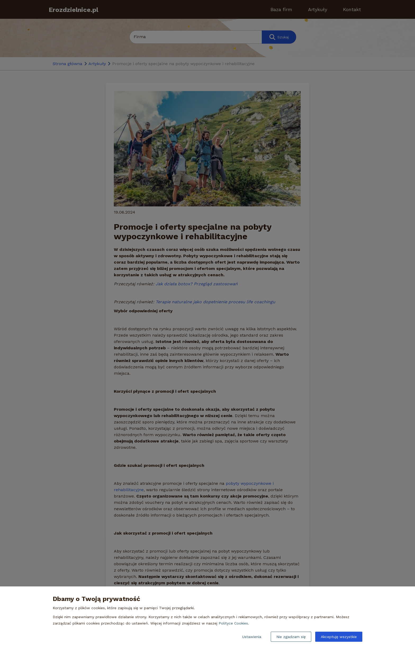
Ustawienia (251, 637)
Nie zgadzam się (291, 637)
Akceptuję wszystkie (339, 637)
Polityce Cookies (233, 623)
